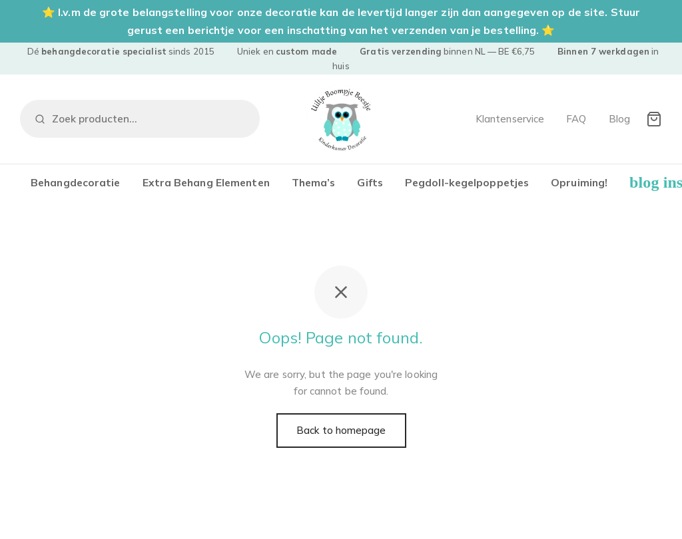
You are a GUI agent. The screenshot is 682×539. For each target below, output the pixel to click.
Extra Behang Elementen (206, 182)
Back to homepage (341, 430)
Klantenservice (510, 118)
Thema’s (314, 182)
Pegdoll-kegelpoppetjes (467, 182)
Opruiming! (579, 182)
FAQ (576, 118)
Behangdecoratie (76, 182)
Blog (619, 118)
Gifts (370, 182)
